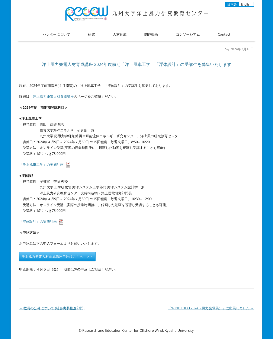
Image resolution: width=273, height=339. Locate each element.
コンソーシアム (188, 34)
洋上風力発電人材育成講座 (53, 96)
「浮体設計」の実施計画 (38, 221)
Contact (224, 34)
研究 (91, 34)
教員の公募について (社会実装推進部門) (51, 308)
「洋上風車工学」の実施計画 (41, 164)
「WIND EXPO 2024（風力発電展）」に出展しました (211, 308)
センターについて (56, 34)
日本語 (232, 4)
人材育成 (119, 34)
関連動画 (151, 34)
